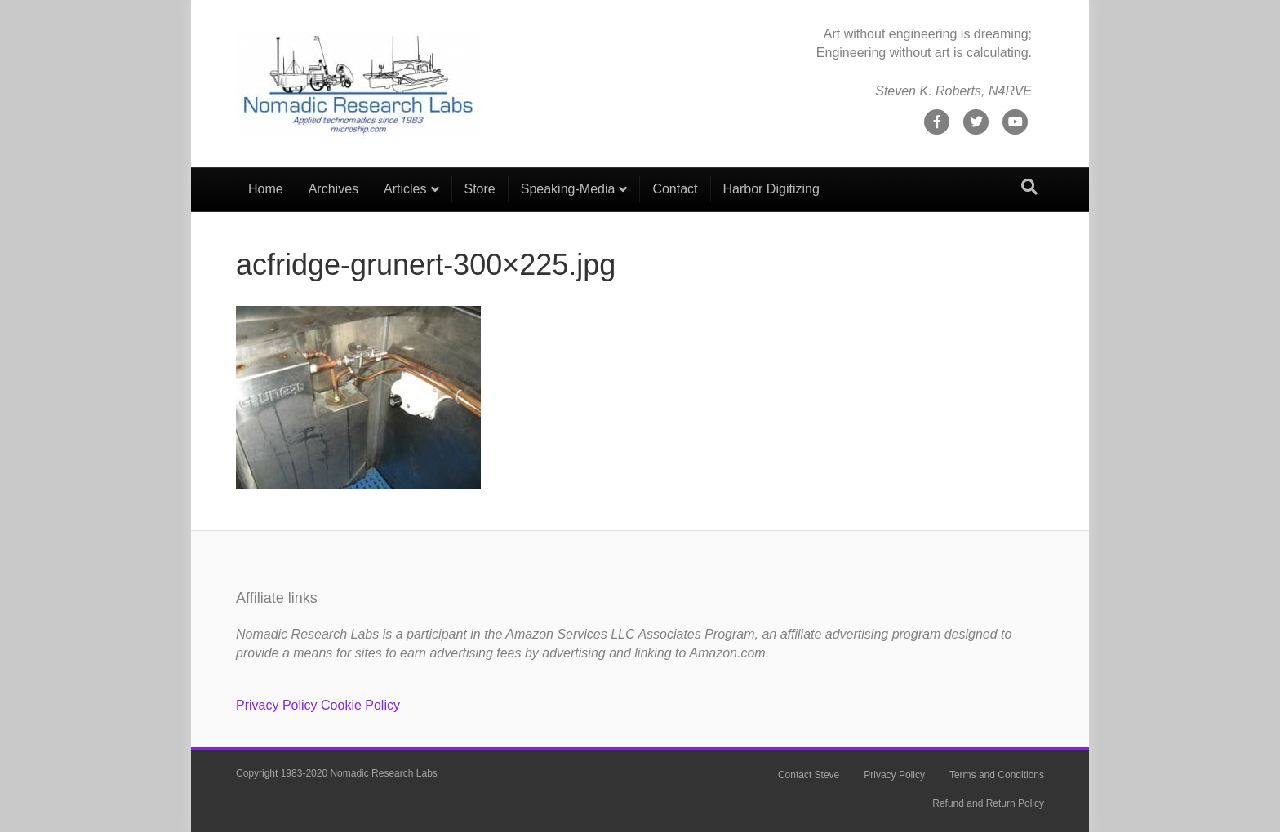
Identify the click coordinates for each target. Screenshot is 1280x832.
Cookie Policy (360, 705)
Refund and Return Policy (988, 803)
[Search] (1029, 186)
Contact (674, 189)
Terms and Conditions (996, 775)
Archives (333, 189)
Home (265, 189)
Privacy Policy (277, 705)
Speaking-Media (568, 189)
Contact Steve (808, 775)
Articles (405, 189)
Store (480, 189)
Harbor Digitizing (771, 189)
